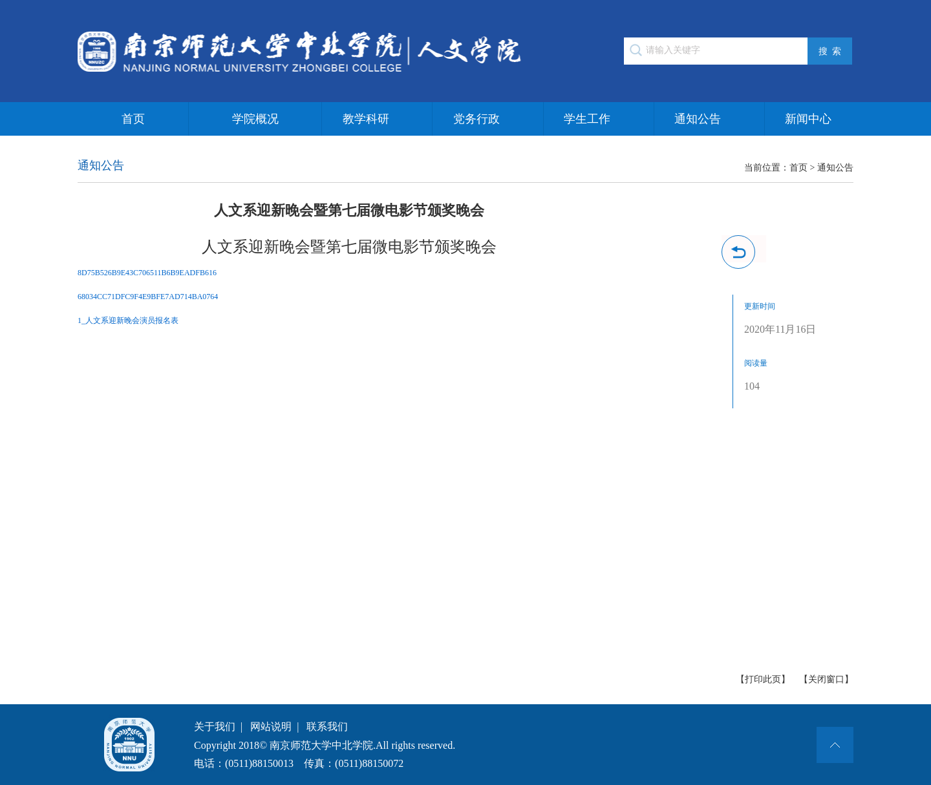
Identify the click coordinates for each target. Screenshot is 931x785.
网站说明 (271, 726)
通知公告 (697, 118)
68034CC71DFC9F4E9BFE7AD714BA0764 (148, 296)
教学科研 (366, 118)
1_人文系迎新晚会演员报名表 (128, 320)
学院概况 (255, 118)
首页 (133, 118)
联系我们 (327, 726)
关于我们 (214, 726)
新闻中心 (808, 118)
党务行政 (476, 118)
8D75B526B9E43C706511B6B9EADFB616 (147, 272)
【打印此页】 (763, 679)
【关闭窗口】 (826, 679)
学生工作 (587, 118)
